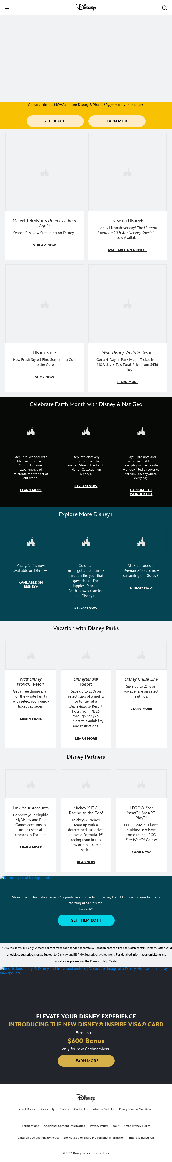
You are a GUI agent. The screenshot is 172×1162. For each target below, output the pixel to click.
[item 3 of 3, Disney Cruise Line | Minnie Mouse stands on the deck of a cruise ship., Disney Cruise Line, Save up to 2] (141, 692)
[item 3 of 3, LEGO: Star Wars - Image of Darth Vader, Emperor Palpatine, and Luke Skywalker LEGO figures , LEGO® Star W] (141, 818)
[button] (6, 7)
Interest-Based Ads (141, 1135)
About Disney (27, 1106)
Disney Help (47, 1106)
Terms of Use (30, 1123)
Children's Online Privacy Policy (38, 1135)
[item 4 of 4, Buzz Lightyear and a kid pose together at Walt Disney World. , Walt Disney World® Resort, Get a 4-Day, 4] (127, 327)
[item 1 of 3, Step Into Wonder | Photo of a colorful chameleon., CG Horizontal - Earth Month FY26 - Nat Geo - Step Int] (30, 459)
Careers (64, 1106)
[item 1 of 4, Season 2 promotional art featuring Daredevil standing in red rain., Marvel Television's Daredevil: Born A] (44, 196)
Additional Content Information (64, 1123)
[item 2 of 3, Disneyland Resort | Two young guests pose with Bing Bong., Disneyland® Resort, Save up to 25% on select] (86, 692)
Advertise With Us (103, 1106)
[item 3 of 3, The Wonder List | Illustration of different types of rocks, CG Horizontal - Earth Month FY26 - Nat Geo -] (141, 459)
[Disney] (86, 8)
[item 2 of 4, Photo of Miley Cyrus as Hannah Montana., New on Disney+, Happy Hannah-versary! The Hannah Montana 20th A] (127, 196)
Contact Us (81, 1106)
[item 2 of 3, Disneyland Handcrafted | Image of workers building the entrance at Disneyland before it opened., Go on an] (86, 570)
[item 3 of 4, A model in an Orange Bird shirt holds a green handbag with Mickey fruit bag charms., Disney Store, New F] (44, 327)
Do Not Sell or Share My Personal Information (94, 1135)
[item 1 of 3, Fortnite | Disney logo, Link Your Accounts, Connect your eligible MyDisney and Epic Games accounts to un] (30, 818)
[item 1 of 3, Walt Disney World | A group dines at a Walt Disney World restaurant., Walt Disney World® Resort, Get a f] (30, 692)
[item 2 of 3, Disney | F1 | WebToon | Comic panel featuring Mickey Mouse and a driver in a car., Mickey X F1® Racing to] (86, 818)
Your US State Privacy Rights (131, 1123)
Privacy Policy (99, 1123)
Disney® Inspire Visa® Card (136, 1106)
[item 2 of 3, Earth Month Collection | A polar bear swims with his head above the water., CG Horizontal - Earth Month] (86, 459)
